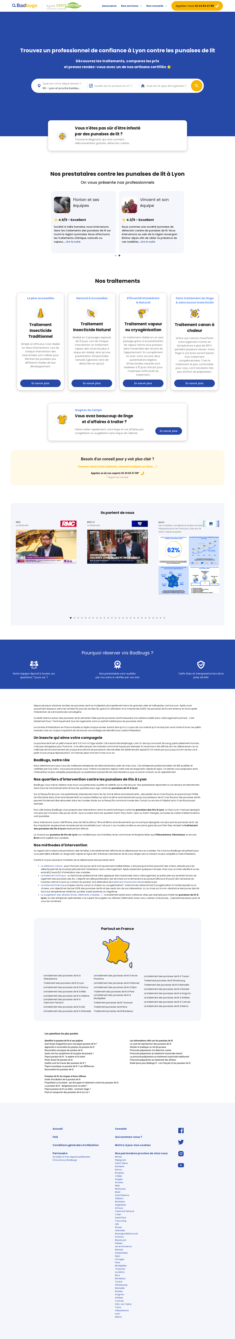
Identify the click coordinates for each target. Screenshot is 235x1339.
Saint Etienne (122, 1195)
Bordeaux (120, 1278)
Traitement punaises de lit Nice (110, 1006)
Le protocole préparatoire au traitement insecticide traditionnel (159, 1056)
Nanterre (119, 1166)
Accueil (58, 1129)
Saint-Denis (121, 1163)
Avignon (119, 1294)
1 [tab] (115, 255)
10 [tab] (104, 618)
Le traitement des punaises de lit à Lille (64, 1006)
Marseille (119, 1288)
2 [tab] (119, 255)
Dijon (117, 1256)
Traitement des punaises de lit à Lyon (64, 983)
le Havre (119, 1236)
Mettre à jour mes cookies (133, 1145)
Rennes (119, 1249)
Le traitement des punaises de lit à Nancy (66, 987)
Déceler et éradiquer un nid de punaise (148, 1047)
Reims (118, 1316)
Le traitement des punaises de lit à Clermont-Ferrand (62, 1001)
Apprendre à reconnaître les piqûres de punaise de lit (69, 1047)
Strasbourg (121, 1284)
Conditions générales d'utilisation (76, 1145)
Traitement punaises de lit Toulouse (113, 1002)
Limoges (119, 1259)
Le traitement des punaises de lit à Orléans (67, 995)
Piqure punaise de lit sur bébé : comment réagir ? (68, 1089)
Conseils (121, 1129)
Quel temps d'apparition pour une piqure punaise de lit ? (71, 1044)
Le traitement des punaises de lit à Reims (166, 1006)
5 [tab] (85, 618)
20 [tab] (142, 618)
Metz (117, 1185)
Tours (118, 1307)
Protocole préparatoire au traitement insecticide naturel (156, 1053)
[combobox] (61, 85)
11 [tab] (108, 618)
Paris (117, 1262)
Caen (118, 1214)
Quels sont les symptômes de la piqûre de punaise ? (69, 1053)
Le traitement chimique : (54, 875)
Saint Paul (120, 1217)
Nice (117, 1275)
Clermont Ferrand (124, 1211)
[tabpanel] (83, 222)
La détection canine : (52, 865)
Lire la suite (73, 242)
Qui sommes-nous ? (128, 1137)
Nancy (118, 1169)
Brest (117, 1192)
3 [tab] (78, 618)
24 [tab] (157, 618)
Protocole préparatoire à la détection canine (150, 1050)
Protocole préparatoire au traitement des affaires (153, 1060)
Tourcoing (120, 1220)
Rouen (118, 1227)
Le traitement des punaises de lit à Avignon (167, 993)
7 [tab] (93, 618)
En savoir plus (40, 383)
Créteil (118, 1175)
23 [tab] (153, 618)
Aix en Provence (123, 1246)
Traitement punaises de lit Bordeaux (113, 1011)
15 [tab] (123, 618)
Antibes (119, 1297)
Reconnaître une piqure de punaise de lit (64, 1050)
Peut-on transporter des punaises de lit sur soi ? (67, 1092)
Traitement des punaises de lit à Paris (114, 991)
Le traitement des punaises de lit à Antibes (167, 997)
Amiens (119, 1182)
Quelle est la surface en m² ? (113, 86)
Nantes (119, 1291)
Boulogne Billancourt (126, 1233)
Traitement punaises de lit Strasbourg (164, 980)
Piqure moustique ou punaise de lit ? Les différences (69, 1066)
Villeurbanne (122, 1310)
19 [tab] (138, 618)
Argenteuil (120, 1204)
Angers (119, 1179)
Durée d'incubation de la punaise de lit (62, 1079)
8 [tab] (97, 618)
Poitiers (118, 1243)
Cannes (119, 1300)
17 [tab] (130, 618)
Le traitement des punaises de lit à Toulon (166, 976)
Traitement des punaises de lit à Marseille (166, 984)
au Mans (120, 1272)
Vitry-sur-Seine (123, 1304)
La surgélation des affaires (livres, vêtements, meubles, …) (72, 894)
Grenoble (120, 1230)
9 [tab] (100, 618)
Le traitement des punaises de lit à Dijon (115, 987)
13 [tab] (115, 618)
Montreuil (120, 1201)
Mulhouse (120, 1188)
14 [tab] (119, 618)
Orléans (119, 1198)
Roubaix (119, 1172)
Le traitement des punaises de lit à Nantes (166, 989)
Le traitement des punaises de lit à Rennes (116, 983)
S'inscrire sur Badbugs (65, 1159)
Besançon (120, 1240)
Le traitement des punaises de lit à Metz (65, 991)
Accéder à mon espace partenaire (71, 1156)
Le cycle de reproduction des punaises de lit (150, 1044)
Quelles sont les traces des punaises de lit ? (65, 1063)
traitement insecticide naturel (128, 881)
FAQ (55, 1137)
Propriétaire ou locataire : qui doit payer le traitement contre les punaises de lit (81, 1082)
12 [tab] (112, 618)
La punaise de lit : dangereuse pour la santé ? (66, 1086)
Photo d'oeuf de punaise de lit (59, 1060)
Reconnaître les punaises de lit (59, 1069)
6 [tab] (89, 618)
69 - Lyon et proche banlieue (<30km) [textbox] (65, 88)
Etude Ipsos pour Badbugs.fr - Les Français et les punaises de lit (160, 1063)
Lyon (117, 1313)
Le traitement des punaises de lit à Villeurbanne (62, 977)
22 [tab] (149, 618)
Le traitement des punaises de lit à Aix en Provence (116, 977)
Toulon (118, 1281)
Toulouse (120, 1268)
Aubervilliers (121, 1252)
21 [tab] (145, 618)
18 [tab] (134, 618)
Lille (117, 1224)
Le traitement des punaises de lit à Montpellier (112, 997)
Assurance (109, 6)
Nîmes (118, 1156)
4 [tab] (82, 618)
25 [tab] (160, 618)
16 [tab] (127, 618)
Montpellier (121, 1265)
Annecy (119, 1208)
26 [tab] (164, 618)
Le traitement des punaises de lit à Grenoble (67, 1011)
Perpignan (120, 1159)
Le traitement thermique (54, 885)
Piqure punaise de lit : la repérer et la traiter (65, 1056)
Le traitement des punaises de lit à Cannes (167, 1001)
